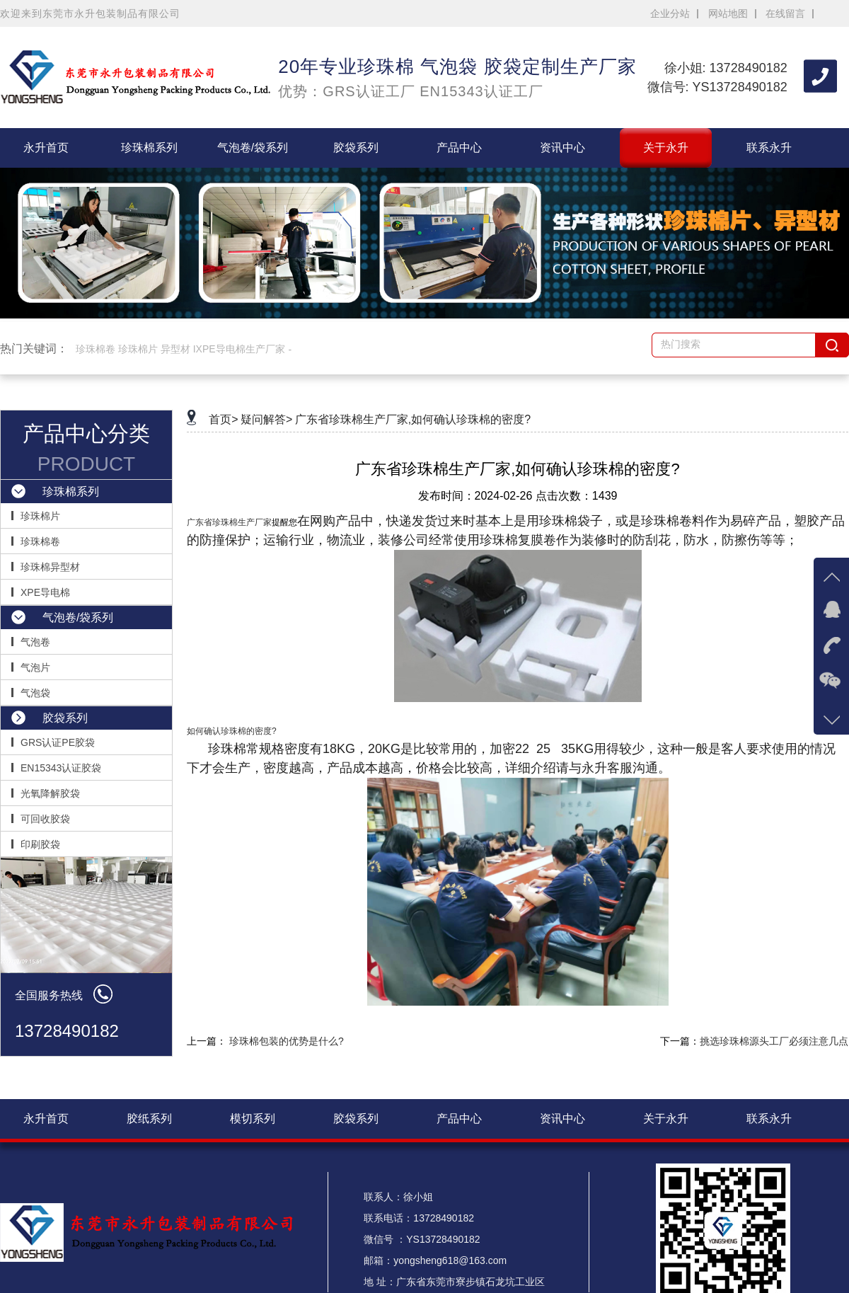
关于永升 (665, 148)
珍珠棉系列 (149, 148)
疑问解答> (266, 419)
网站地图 (728, 13)
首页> (223, 419)
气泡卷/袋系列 (252, 148)
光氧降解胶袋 (50, 793)
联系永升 (769, 148)
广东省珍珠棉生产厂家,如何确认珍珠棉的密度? (413, 419)
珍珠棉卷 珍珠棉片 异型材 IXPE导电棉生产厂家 (180, 349)
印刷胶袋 (40, 844)
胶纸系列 (149, 1119)
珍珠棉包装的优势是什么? (286, 1041)
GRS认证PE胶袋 (58, 742)
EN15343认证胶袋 (61, 768)
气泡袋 (35, 693)
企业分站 (670, 13)
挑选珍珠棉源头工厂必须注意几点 (774, 1041)
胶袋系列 (356, 148)
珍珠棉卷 (40, 541)
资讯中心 (562, 148)
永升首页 (46, 148)
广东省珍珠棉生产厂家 (229, 522)
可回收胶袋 (45, 818)
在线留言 (785, 13)
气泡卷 (35, 642)
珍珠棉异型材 (50, 567)
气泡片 (35, 667)
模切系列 (252, 1119)
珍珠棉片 (40, 516)
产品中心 (459, 148)
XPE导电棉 (45, 592)
